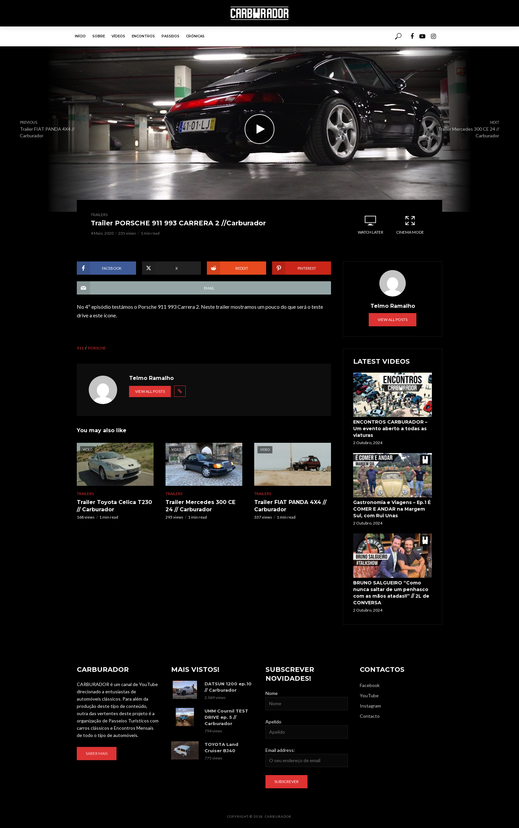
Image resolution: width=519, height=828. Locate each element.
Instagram (370, 706)
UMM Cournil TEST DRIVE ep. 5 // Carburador (226, 717)
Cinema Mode (410, 225)
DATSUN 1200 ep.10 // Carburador (228, 687)
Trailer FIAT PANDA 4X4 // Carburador (290, 506)
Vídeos (118, 36)
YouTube (369, 695)
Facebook (370, 685)
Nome (271, 693)
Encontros (143, 36)
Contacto (370, 716)
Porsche (97, 347)
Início (80, 36)
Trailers (99, 214)
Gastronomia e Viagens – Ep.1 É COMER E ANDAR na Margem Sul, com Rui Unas (392, 509)
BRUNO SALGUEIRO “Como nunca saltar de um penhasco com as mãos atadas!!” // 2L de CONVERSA (391, 593)
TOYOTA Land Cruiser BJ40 (221, 747)
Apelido (273, 721)
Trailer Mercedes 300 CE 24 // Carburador (200, 506)
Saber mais (97, 753)
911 (80, 347)
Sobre (98, 36)
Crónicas (195, 36)
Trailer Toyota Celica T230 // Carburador (114, 506)
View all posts (150, 391)
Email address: (280, 750)
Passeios (170, 36)
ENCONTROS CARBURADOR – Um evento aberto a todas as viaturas (390, 428)
